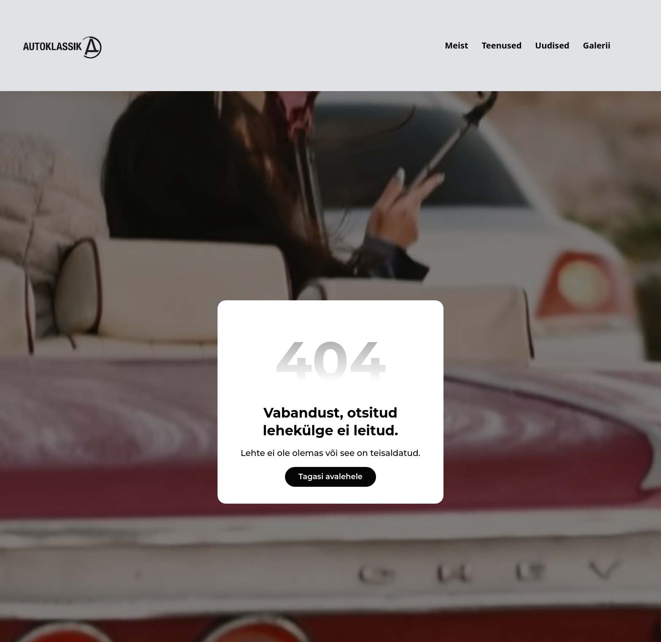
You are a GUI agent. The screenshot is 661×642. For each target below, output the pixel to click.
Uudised (552, 45)
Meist (456, 45)
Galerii (596, 45)
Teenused (502, 45)
